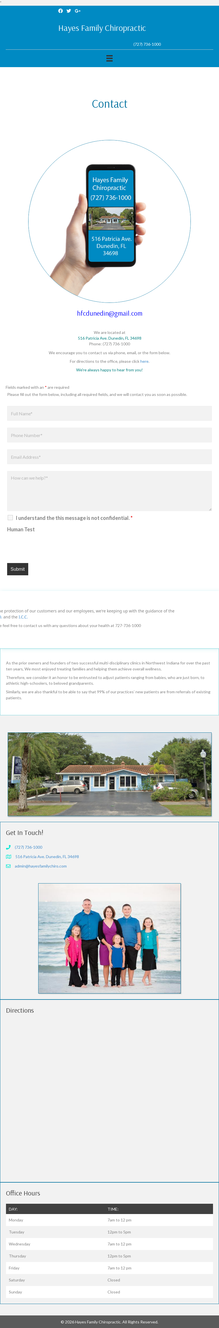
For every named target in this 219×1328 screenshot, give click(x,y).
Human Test (21, 529)
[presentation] (50, 546)
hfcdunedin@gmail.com (109, 313)
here (144, 361)
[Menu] (109, 58)
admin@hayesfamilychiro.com (41, 866)
